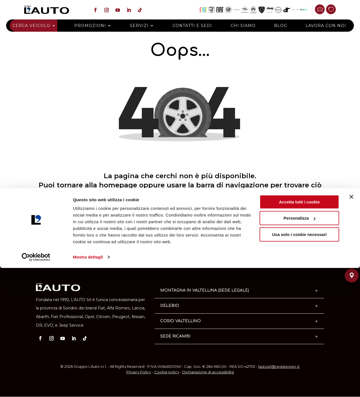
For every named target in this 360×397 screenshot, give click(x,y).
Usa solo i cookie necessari (299, 363)
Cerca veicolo (40, 26)
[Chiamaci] (351, 256)
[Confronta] (323, 9)
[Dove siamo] (351, 268)
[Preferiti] (334, 9)
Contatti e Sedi (192, 26)
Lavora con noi (317, 26)
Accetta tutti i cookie (299, 331)
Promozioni (96, 26)
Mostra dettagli (88, 386)
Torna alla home (180, 234)
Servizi (142, 26)
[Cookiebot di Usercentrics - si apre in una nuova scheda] (36, 386)
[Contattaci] (351, 243)
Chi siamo (240, 26)
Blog (275, 26)
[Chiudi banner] (351, 326)
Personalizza (299, 347)
